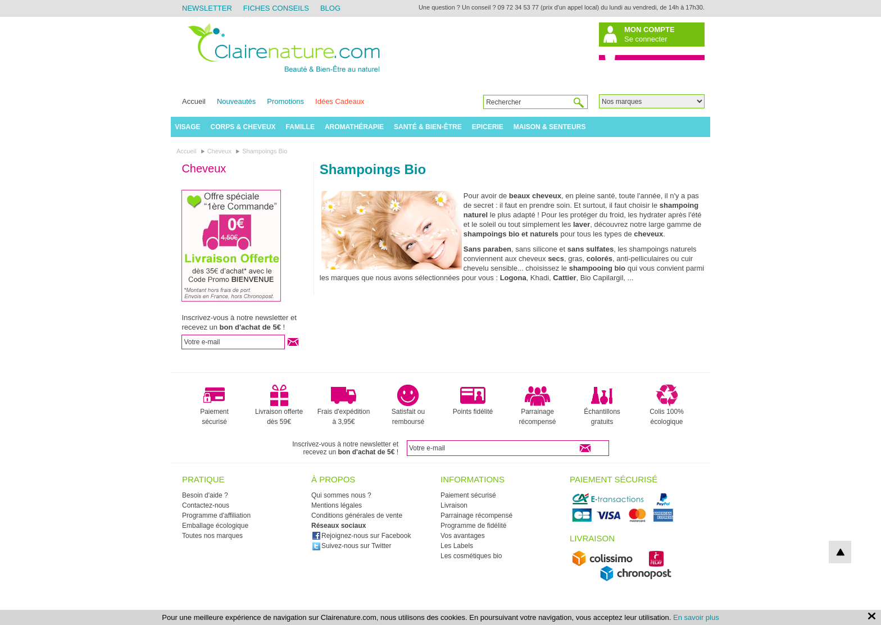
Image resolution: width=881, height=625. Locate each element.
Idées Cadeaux (339, 101)
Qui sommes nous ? (341, 495)
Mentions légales (336, 505)
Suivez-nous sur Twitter (352, 546)
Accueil (194, 101)
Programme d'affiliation (216, 515)
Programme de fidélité (473, 526)
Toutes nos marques (212, 536)
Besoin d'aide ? (205, 495)
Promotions (285, 101)
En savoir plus (696, 617)
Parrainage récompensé (537, 405)
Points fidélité (473, 400)
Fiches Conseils (276, 8)
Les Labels (456, 546)
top (840, 552)
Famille (300, 127)
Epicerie (487, 127)
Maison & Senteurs (550, 127)
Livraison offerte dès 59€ (279, 405)
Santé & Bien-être (428, 127)
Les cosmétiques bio (471, 556)
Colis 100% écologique (667, 405)
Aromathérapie (354, 127)
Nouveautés (236, 101)
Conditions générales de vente (356, 515)
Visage (187, 127)
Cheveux (203, 168)
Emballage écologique (215, 526)
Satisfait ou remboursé (408, 405)
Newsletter (207, 8)
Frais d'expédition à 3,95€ (343, 405)
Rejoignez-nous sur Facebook (361, 536)
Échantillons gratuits (602, 405)
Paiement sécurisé (214, 405)
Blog (330, 8)
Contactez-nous (205, 505)
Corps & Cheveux (243, 127)
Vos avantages (462, 536)
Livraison (453, 505)
